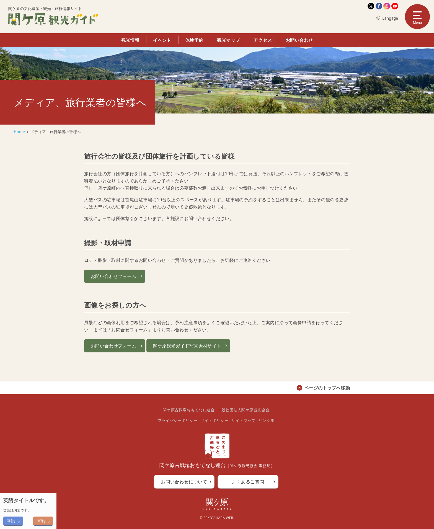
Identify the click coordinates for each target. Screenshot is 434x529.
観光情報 (130, 40)
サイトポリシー (215, 420)
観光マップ (228, 40)
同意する (13, 520)
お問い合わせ (299, 40)
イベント (162, 40)
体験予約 (194, 40)
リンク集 (267, 420)
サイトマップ (243, 420)
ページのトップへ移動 (327, 388)
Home (19, 131)
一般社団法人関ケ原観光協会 (243, 409)
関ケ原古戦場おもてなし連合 (189, 409)
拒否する (43, 520)
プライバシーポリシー (178, 420)
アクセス (263, 40)
